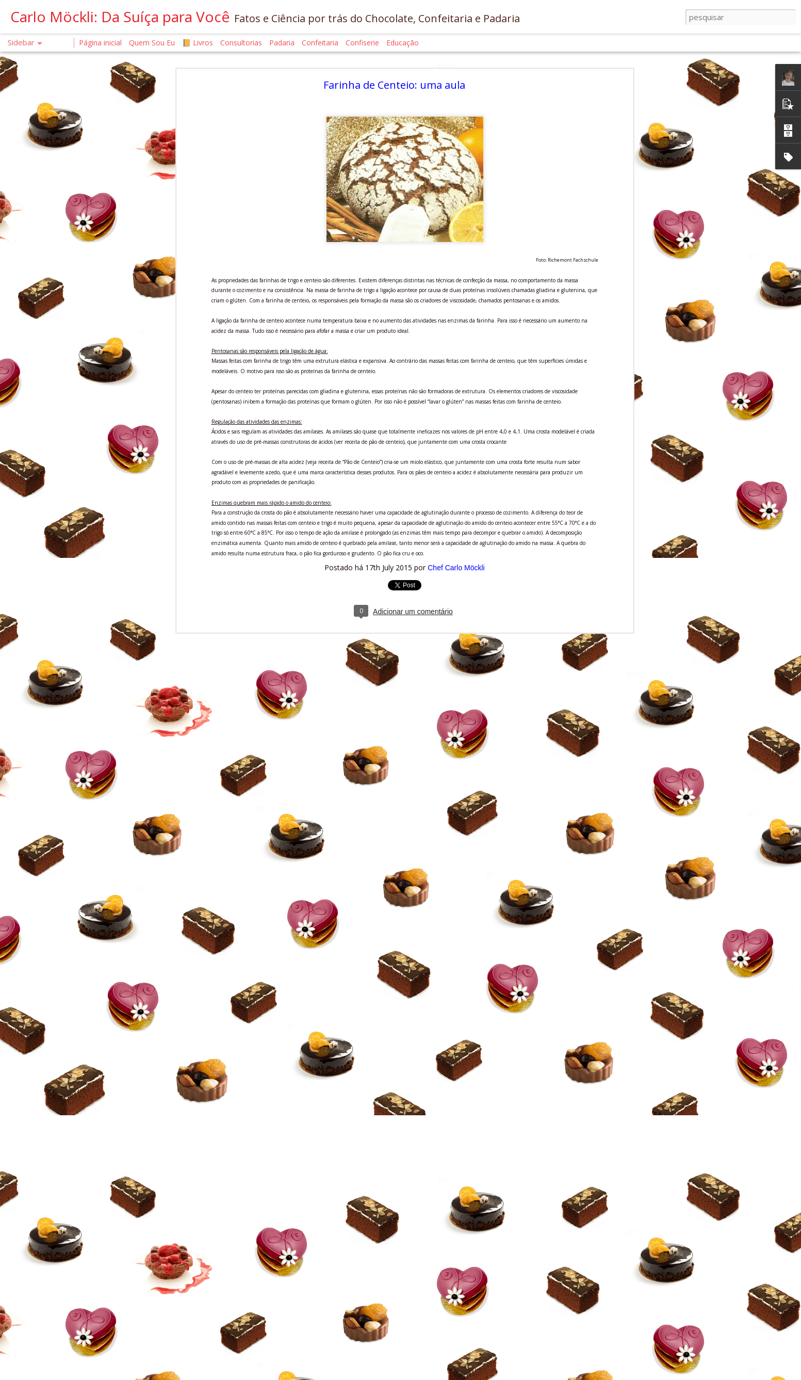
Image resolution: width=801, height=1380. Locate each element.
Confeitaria (320, 42)
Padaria (283, 42)
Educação (402, 42)
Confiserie (362, 42)
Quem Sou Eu (152, 42)
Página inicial (100, 42)
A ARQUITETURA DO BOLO (64, 1061)
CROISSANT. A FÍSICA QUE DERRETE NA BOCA (90, 968)
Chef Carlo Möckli (456, 322)
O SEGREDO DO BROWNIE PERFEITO (76, 1293)
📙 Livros (197, 42)
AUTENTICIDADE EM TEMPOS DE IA (74, 1014)
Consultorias (241, 42)
